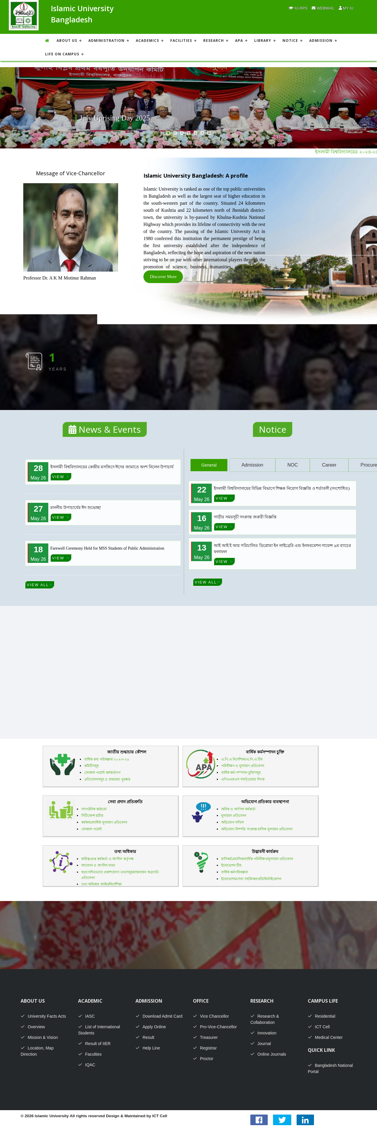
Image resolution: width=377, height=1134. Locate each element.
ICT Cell (319, 1026)
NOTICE (290, 40)
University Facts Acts (43, 1016)
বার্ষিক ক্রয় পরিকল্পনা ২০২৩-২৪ (106, 759)
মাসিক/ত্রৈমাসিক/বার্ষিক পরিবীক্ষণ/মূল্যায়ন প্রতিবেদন (257, 859)
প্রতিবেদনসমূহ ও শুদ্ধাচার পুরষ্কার (107, 779)
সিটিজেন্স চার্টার (92, 816)
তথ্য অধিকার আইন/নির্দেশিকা (101, 884)
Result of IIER (94, 1043)
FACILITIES (181, 40)
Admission (252, 464)
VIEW (61, 477)
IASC (86, 1016)
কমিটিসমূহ (91, 766)
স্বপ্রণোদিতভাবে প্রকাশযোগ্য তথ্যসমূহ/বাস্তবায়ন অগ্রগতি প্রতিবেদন (120, 875)
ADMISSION (321, 40)
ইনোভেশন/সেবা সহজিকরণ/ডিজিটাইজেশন (251, 879)
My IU (346, 8)
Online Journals (268, 1054)
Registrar (205, 1048)
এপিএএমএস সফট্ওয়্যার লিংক (242, 779)
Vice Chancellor (211, 1016)
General (208, 465)
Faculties (90, 1054)
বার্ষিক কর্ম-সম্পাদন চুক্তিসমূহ (241, 773)
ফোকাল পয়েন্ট (91, 829)
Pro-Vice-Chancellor (215, 1026)
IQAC (86, 1064)
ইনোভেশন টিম (231, 865)
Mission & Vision (39, 1037)
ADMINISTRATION (106, 40)
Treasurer (205, 1037)
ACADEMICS (147, 40)
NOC (292, 464)
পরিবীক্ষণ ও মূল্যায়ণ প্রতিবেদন (242, 766)
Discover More (163, 276)
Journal (260, 1043)
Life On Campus (62, 54)
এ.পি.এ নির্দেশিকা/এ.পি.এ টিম (242, 759)
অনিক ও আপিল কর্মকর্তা (238, 809)
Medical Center (325, 1037)
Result (144, 1037)
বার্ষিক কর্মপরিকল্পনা (234, 872)
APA (239, 40)
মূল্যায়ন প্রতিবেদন (233, 816)
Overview (33, 1026)
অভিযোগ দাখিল (232, 822)
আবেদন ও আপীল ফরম (98, 865)
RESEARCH (213, 40)
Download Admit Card (158, 1016)
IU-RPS (298, 8)
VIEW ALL (40, 585)
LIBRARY (262, 40)
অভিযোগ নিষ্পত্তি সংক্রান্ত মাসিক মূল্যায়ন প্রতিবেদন (256, 829)
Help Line (147, 1048)
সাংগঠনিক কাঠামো (94, 809)
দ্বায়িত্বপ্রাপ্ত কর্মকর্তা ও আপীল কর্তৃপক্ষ (107, 859)
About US (67, 40)
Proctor (203, 1058)
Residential (321, 1016)
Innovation (263, 1033)
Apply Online (150, 1026)
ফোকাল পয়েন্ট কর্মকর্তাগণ (102, 773)
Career (329, 464)
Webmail (323, 8)
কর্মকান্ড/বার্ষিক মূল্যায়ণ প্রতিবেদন (104, 822)
